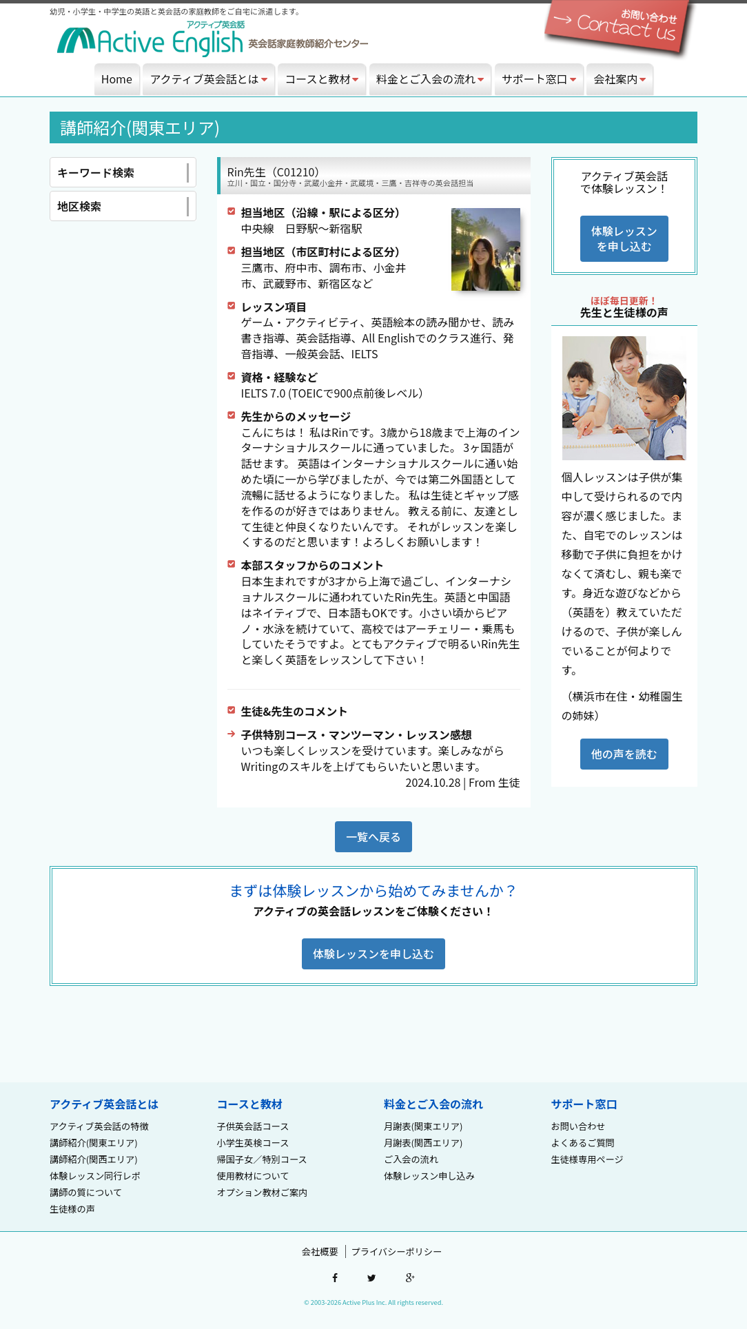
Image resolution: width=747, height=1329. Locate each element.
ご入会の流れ (411, 1159)
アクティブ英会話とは (208, 78)
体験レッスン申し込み (429, 1175)
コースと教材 (321, 78)
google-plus (410, 1278)
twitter (371, 1278)
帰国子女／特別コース (262, 1159)
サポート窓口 (539, 78)
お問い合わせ (578, 1126)
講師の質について (86, 1192)
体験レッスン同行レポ (95, 1175)
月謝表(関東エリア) (423, 1126)
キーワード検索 (123, 173)
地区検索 (123, 206)
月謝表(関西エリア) (423, 1142)
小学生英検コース (253, 1142)
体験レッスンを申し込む (624, 239)
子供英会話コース (253, 1126)
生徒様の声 (72, 1208)
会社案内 (619, 78)
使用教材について (253, 1175)
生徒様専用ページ (587, 1159)
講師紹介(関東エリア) (94, 1142)
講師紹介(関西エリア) (94, 1159)
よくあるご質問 (583, 1142)
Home (116, 78)
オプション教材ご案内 (262, 1192)
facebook (335, 1278)
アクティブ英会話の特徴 (99, 1126)
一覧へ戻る (373, 836)
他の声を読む (624, 753)
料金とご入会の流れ (430, 78)
